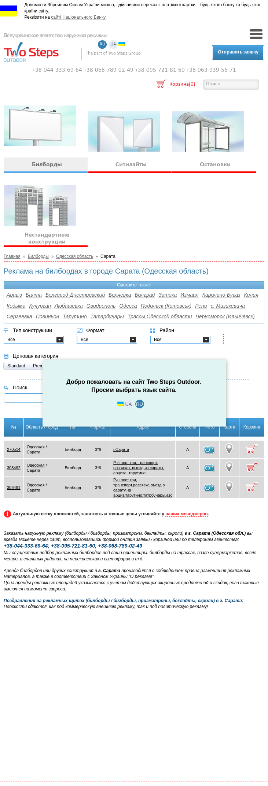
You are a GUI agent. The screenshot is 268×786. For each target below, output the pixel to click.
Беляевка (120, 295)
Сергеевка (19, 316)
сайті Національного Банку (78, 17)
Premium (42, 365)
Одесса (128, 306)
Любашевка (69, 306)
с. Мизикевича (228, 306)
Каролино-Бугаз (221, 295)
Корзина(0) (182, 85)
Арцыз (14, 295)
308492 (14, 468)
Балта (34, 295)
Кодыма (16, 306)
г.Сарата (121, 449)
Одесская (36, 447)
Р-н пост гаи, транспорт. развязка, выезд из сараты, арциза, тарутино (138, 467)
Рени (201, 306)
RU (102, 44)
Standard (16, 365)
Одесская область (74, 256)
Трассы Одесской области (160, 316)
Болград (145, 295)
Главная (12, 256)
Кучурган (40, 306)
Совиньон (47, 316)
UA (113, 44)
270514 (14, 449)
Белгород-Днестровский (75, 295)
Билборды (38, 256)
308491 (14, 487)
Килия (251, 295)
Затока (167, 295)
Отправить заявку (238, 52)
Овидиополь (101, 306)
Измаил (189, 295)
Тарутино (75, 316)
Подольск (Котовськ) (166, 306)
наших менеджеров (186, 513)
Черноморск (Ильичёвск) (225, 316)
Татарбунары (107, 316)
